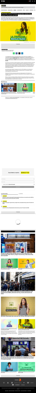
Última (30, 2)
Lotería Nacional (19, 10)
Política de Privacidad (12, 184)
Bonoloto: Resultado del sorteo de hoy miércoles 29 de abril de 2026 (26, 269)
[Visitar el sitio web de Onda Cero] (28, 382)
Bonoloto (27, 10)
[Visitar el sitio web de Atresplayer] (18, 385)
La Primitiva (31, 10)
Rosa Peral (20, 0)
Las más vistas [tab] (4, 193)
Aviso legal (6, 390)
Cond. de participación (24, 390)
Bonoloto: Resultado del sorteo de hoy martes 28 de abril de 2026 (18, 316)
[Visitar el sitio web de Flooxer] (23, 385)
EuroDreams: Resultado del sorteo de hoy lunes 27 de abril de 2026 (8, 372)
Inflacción (11, 0)
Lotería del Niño (10, 10)
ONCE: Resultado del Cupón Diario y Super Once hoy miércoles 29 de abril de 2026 (8, 269)
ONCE (24, 10)
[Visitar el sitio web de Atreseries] (24, 382)
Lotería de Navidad (4, 10)
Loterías (5, 196)
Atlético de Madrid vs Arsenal (30, 0)
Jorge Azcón (2, 0)
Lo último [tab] (21, 193)
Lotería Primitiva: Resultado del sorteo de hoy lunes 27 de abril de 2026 (16, 207)
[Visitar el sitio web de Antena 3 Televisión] (4, 382)
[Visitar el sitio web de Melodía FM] (13, 385)
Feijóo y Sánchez (7, 0)
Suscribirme (18, 186)
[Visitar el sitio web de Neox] (12, 382)
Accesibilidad (29, 390)
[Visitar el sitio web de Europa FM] (32, 382)
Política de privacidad (11, 390)
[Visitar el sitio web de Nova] (16, 382)
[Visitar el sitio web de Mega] (20, 382)
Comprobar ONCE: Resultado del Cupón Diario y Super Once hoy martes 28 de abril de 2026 (26, 329)
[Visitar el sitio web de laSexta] (8, 382)
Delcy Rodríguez (24, 0)
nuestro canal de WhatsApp (14, 97)
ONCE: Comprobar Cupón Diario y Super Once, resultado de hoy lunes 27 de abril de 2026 (18, 203)
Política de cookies (17, 390)
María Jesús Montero (15, 0)
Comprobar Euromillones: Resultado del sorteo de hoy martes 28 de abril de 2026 (9, 329)
